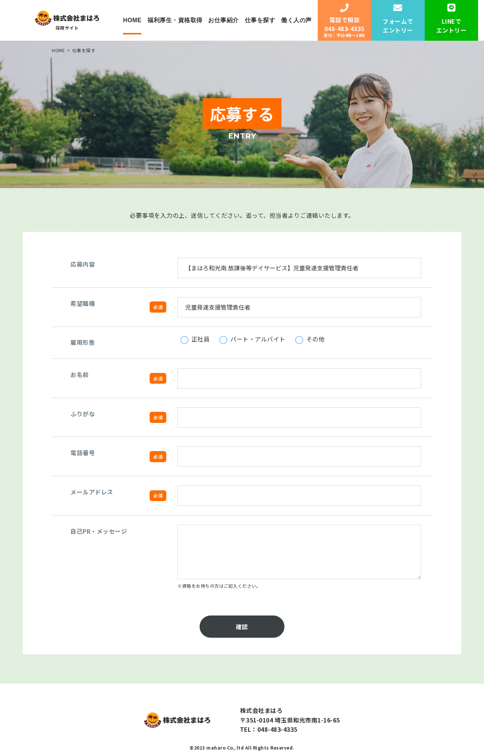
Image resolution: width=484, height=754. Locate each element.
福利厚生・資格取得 (174, 20)
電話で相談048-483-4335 (344, 21)
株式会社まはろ (261, 710)
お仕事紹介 (223, 20)
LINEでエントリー (451, 19)
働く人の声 (296, 20)
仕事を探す (260, 20)
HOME (132, 20)
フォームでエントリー (398, 19)
